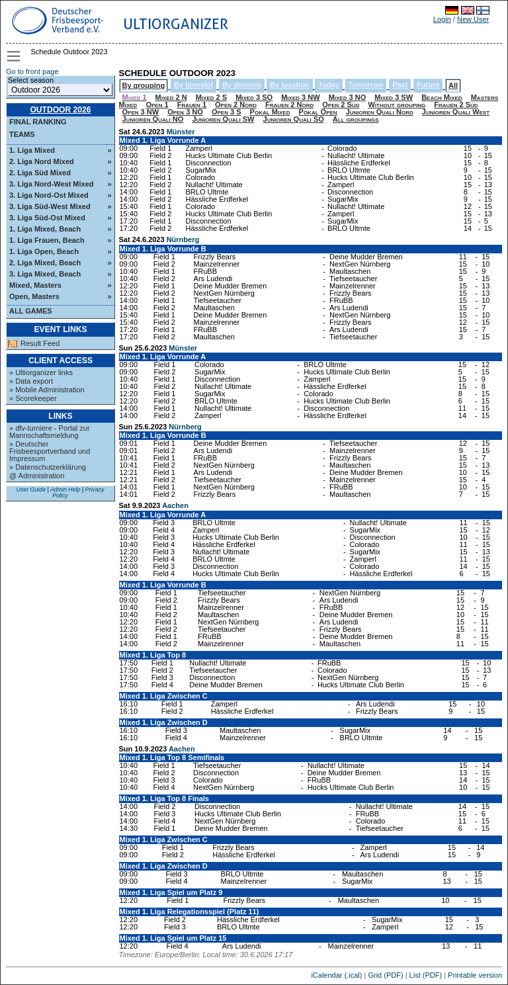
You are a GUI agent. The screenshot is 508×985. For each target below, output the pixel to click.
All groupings (356, 119)
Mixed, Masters (35, 285)
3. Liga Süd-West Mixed (50, 206)
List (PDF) (426, 975)
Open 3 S (226, 112)
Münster (181, 132)
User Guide (31, 489)
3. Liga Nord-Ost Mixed (49, 195)
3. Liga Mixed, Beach (45, 274)
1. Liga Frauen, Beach (47, 240)
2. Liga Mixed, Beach (45, 263)
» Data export (31, 381)
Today (328, 85)
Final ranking (38, 122)
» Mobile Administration (47, 390)
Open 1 (157, 104)
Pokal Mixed (270, 112)
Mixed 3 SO (254, 97)
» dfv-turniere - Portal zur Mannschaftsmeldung (49, 431)
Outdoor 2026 (60, 110)
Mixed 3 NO (347, 97)
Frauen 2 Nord (289, 104)
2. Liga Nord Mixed (41, 161)
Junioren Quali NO (153, 119)
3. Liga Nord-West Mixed (51, 184)
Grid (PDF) (385, 975)
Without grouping (396, 104)
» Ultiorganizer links (41, 372)
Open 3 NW (140, 112)
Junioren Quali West (455, 112)
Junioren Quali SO (293, 119)
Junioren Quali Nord (379, 112)
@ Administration (36, 476)
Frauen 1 (191, 104)
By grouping (143, 85)
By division (241, 85)
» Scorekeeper (33, 398)
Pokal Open (318, 112)
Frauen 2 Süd (456, 104)
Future (428, 85)
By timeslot (193, 85)
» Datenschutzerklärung (47, 467)
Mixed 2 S (211, 97)
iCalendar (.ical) (336, 975)
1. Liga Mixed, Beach (45, 229)
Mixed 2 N (171, 97)
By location (289, 85)
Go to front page (32, 71)
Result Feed (40, 343)
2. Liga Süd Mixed (40, 173)
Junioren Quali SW (223, 119)
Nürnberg (183, 239)
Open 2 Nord (236, 104)
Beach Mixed (441, 97)
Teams (22, 134)
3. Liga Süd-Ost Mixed (47, 218)
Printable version (475, 975)
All (453, 85)
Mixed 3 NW (300, 97)
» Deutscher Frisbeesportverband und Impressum (49, 451)
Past (399, 85)
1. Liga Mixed (32, 150)
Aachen (175, 505)
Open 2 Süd (340, 104)
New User (473, 19)
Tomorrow (366, 85)
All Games (30, 311)
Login (442, 19)
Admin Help (65, 489)
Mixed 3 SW (393, 97)
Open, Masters (34, 296)
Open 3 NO (185, 112)
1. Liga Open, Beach (44, 251)
